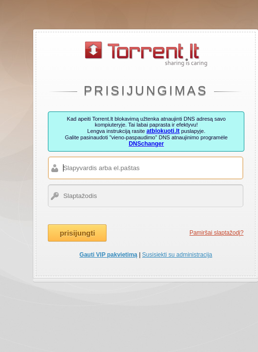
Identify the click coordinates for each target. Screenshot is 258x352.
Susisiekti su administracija (177, 254)
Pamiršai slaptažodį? (217, 232)
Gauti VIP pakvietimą (109, 254)
